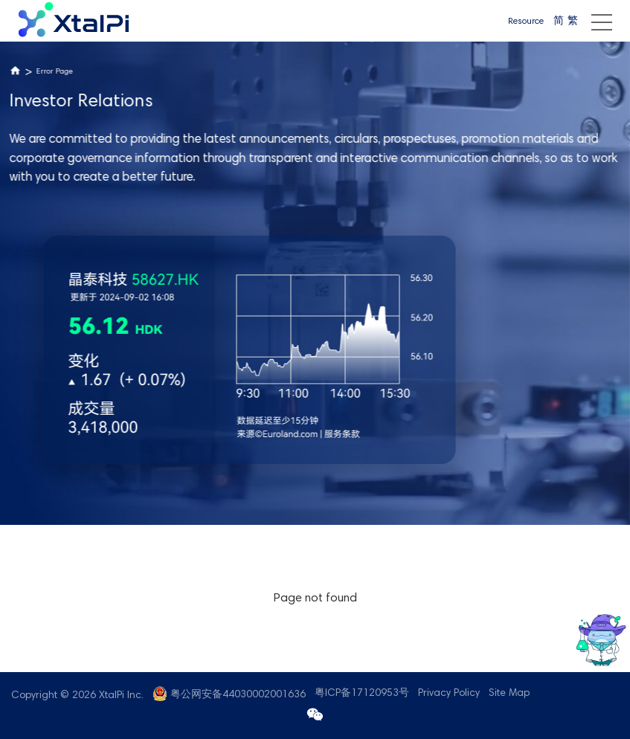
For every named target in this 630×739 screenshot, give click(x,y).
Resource (526, 21)
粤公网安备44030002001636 (238, 695)
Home (16, 71)
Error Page (54, 72)
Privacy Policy (449, 693)
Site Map (509, 693)
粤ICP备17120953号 (362, 693)
